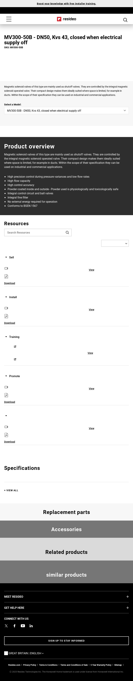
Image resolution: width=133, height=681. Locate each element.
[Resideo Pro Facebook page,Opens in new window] (14, 625)
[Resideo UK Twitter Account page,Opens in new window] (6, 625)
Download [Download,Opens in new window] (9, 283)
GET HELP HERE (19, 607)
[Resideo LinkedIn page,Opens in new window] (31, 625)
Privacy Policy (29, 664)
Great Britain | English (31, 653)
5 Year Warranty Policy (101, 664)
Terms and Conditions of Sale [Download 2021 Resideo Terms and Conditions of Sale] (74, 664)
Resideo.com (14, 664)
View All (12, 490)
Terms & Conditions (48, 664)
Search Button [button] (125, 19)
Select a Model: (12, 104)
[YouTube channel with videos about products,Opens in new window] (23, 625)
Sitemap (118, 664)
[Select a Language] (115, 243)
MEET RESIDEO (19, 596)
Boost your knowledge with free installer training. (66, 3)
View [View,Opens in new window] (91, 269)
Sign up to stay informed (66, 640)
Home (66, 19)
